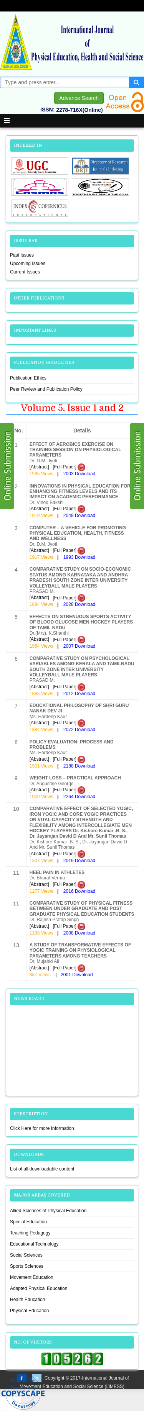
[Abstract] (39, 467)
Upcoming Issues (27, 263)
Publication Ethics (28, 378)
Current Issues (25, 272)
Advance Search (79, 98)
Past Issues (22, 255)
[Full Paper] (69, 467)
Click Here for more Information (42, 1128)
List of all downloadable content (42, 1169)
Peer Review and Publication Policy (46, 389)
